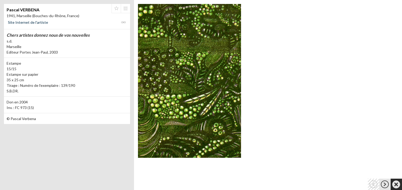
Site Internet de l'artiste (28, 22)
